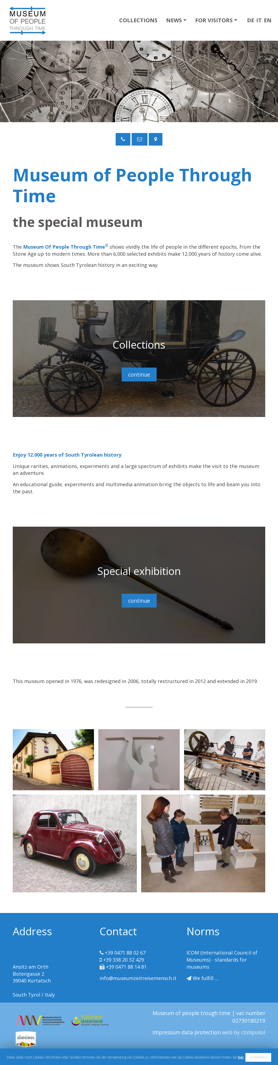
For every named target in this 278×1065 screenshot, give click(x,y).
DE (250, 20)
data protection (202, 1032)
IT (259, 20)
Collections (138, 20)
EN (267, 20)
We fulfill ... (205, 978)
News (174, 20)
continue (139, 374)
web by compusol (243, 1032)
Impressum (167, 1032)
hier (241, 1057)
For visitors (214, 20)
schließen (258, 1057)
